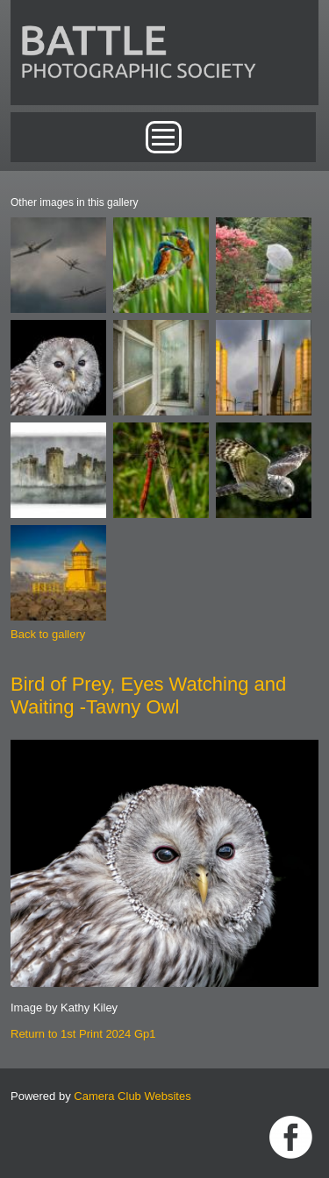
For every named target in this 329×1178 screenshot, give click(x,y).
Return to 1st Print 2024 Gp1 (83, 1033)
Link (290, 1137)
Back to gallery (48, 634)
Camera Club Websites (132, 1096)
